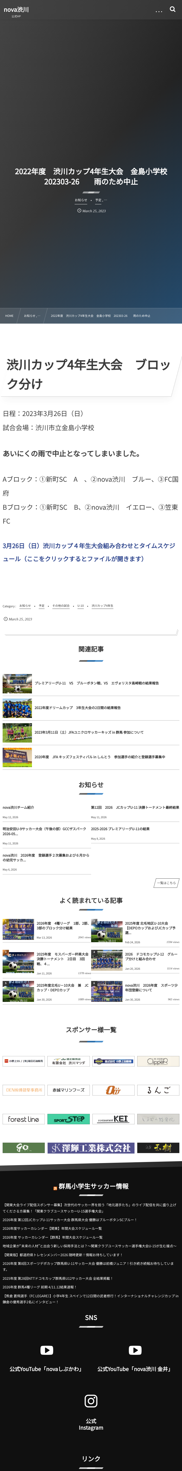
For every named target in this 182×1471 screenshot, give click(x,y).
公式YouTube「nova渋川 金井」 (135, 1369)
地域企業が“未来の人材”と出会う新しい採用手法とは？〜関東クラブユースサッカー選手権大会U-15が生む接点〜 (90, 1245)
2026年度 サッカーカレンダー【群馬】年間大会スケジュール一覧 (53, 1237)
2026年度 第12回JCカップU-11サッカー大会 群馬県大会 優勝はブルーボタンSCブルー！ (70, 1219)
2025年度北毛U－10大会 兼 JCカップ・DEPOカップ (63, 987)
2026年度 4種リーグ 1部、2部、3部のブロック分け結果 (64, 925)
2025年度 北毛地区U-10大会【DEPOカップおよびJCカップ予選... (150, 928)
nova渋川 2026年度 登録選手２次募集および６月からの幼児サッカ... (46, 857)
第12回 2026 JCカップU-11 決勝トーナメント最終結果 (135, 807)
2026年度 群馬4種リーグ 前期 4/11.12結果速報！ (40, 1286)
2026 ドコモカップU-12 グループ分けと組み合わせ (151, 956)
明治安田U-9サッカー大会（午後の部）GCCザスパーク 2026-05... (46, 831)
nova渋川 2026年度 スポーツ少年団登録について (151, 987)
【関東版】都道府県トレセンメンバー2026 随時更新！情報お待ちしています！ (63, 1254)
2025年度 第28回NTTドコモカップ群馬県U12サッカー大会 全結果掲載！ (58, 1278)
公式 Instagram (91, 1424)
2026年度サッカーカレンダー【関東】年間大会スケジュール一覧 (52, 1228)
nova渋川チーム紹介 (18, 807)
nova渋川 (16, 9)
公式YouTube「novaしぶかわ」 (46, 1369)
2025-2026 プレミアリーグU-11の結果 (120, 828)
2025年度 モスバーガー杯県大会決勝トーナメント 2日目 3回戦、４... (63, 959)
